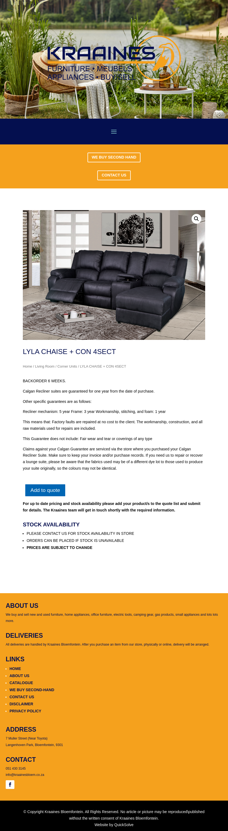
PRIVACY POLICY (25, 711)
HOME (15, 668)
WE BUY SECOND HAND (114, 157)
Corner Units (67, 366)
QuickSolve (124, 825)
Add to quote (45, 490)
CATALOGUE (21, 683)
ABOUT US (19, 676)
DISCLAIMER (21, 704)
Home (27, 366)
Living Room (45, 366)
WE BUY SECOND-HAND (32, 690)
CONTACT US (114, 175)
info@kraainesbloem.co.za (25, 775)
